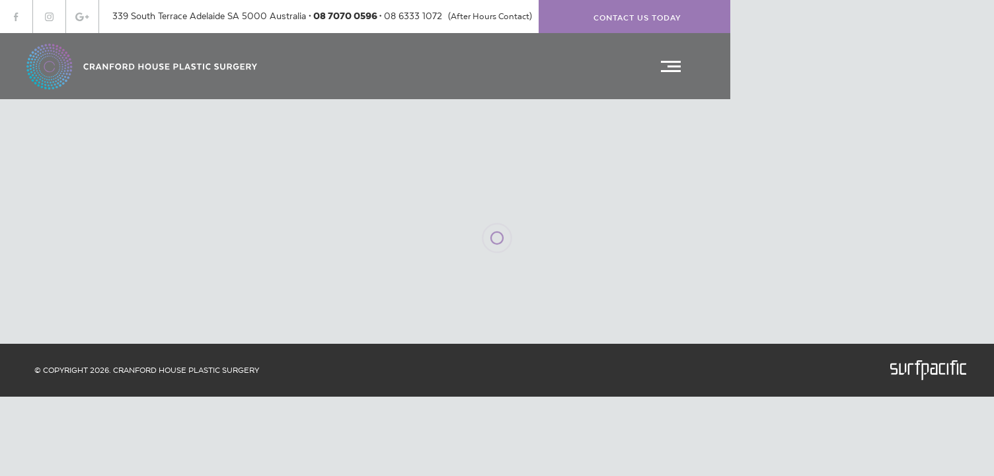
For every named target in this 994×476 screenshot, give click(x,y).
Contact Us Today (637, 17)
